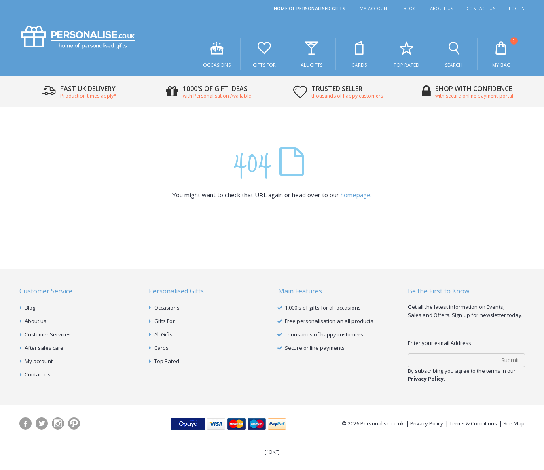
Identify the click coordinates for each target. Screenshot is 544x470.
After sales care (44, 347)
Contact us (38, 374)
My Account (375, 8)
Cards (359, 54)
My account (39, 361)
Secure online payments (315, 347)
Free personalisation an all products (329, 321)
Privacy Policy (426, 423)
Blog (410, 8)
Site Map (514, 423)
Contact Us (480, 8)
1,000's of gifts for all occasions (323, 307)
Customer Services (48, 334)
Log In (517, 8)
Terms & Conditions (473, 423)
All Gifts (311, 54)
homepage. (356, 195)
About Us (441, 8)
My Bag (501, 53)
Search (453, 54)
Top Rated (406, 54)
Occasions (216, 54)
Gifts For (264, 54)
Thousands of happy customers (324, 334)
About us (36, 321)
